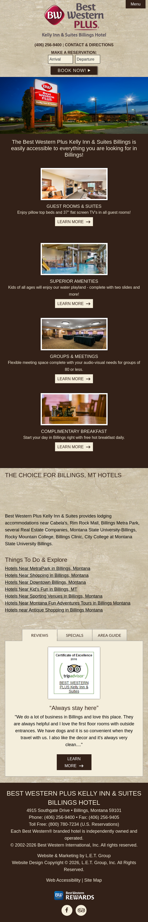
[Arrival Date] (60, 59)
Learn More (71, 222)
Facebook (66, 910)
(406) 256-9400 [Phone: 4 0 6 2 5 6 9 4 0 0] (47, 45)
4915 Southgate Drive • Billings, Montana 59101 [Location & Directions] (74, 810)
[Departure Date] (87, 59)
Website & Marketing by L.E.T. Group (74, 855)
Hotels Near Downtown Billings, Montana (45, 582)
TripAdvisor (81, 910)
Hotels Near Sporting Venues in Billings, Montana (53, 596)
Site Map (93, 880)
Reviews (39, 635)
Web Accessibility (63, 880)
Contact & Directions (89, 45)
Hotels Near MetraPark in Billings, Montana (47, 568)
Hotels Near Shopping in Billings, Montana (47, 575)
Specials (74, 635)
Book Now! (74, 70)
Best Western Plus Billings (74, 20)
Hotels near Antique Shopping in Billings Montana (54, 610)
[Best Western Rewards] (74, 895)
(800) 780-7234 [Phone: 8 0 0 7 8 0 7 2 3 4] (63, 824)
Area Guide (109, 635)
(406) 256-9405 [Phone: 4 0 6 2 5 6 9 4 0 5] (104, 817)
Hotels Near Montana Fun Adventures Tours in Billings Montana (67, 603)
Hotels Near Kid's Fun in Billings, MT (41, 589)
